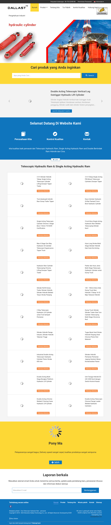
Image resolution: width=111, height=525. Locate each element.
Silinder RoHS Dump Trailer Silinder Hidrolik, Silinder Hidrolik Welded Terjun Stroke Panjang (45, 291)
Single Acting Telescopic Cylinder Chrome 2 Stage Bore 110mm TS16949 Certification (45, 224)
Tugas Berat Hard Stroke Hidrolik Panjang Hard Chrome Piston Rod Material (93, 335)
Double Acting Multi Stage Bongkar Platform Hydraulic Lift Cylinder (45, 379)
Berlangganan (90, 490)
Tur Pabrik (66, 7)
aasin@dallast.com (96, 516)
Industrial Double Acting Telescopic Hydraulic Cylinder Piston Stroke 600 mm (45, 358)
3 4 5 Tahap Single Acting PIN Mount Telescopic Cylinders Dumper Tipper (93, 179)
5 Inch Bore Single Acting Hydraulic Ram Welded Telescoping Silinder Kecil (93, 224)
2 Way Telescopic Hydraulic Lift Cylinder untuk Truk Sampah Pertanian (44, 313)
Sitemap (99, 502)
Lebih (55, 159)
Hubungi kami (93, 7)
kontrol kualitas (79, 7)
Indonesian (100, 1)
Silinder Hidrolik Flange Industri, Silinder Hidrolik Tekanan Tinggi (45, 334)
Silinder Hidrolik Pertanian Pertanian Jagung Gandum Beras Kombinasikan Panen (93, 358)
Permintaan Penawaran (85, 1)
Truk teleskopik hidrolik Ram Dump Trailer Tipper (45, 200)
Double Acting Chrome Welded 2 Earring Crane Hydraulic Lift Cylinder (45, 401)
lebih (55, 462)
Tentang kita (55, 7)
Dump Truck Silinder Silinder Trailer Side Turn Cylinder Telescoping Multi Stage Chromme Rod (93, 314)
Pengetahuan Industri (17, 16)
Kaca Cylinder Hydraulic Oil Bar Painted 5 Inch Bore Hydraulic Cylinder (93, 201)
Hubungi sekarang (43, 191)
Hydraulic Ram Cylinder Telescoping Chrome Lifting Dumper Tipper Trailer (45, 269)
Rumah (34, 7)
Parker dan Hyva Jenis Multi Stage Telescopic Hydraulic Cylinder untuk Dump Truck (93, 269)
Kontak (91, 502)
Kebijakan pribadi (14, 511)
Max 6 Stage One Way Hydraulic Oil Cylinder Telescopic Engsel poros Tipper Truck (45, 247)
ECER (70, 513)
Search (90, 75)
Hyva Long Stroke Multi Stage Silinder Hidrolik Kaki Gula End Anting (93, 246)
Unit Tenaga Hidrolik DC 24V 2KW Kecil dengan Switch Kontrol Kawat (93, 379)
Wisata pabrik (82, 502)
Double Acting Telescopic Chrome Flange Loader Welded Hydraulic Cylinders (93, 402)
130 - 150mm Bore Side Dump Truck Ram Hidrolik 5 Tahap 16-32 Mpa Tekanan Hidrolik (93, 291)
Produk (43, 7)
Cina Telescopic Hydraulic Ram (30, 511)
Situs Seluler (13, 518)
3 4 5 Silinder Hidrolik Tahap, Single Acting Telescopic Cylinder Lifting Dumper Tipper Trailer (44, 181)
